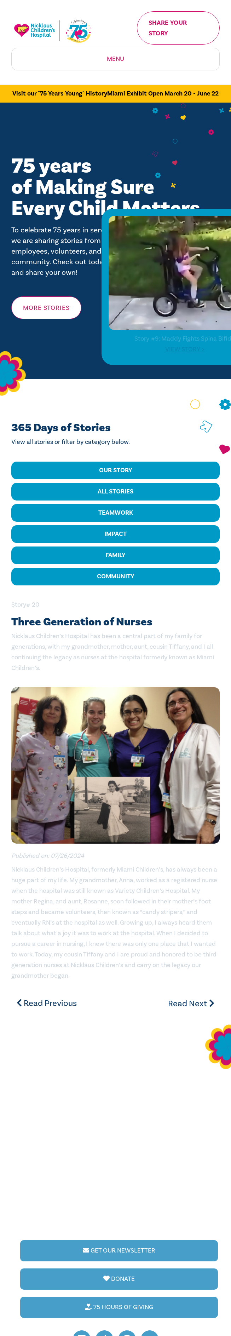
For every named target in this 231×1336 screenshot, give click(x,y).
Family (115, 555)
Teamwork (115, 513)
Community (115, 576)
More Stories (46, 308)
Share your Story (168, 28)
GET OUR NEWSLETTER (119, 1251)
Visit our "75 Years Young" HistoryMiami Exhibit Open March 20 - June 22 (115, 93)
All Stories (115, 491)
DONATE (119, 1279)
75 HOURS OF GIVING (119, 1307)
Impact (115, 534)
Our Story (115, 470)
